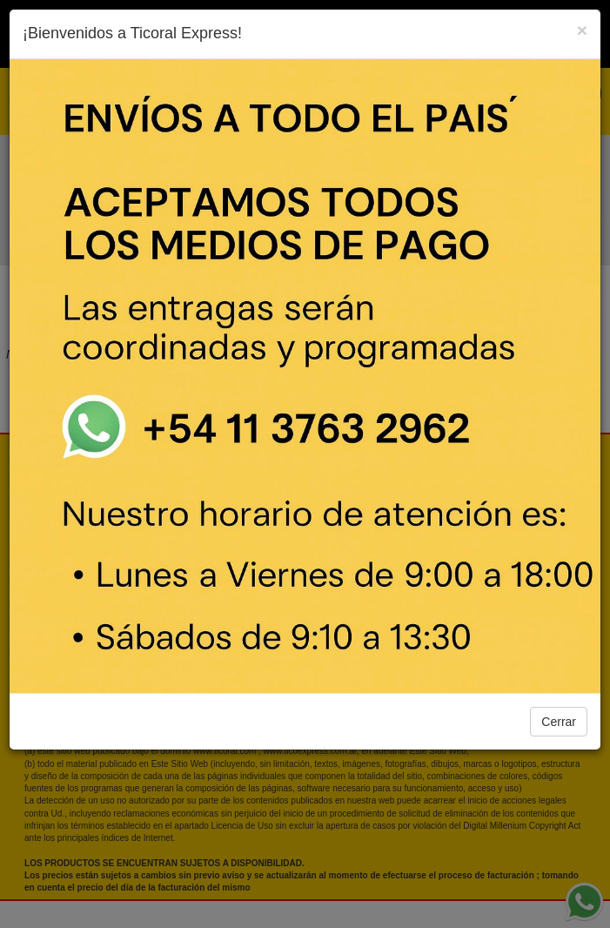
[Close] (582, 30)
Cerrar (558, 722)
